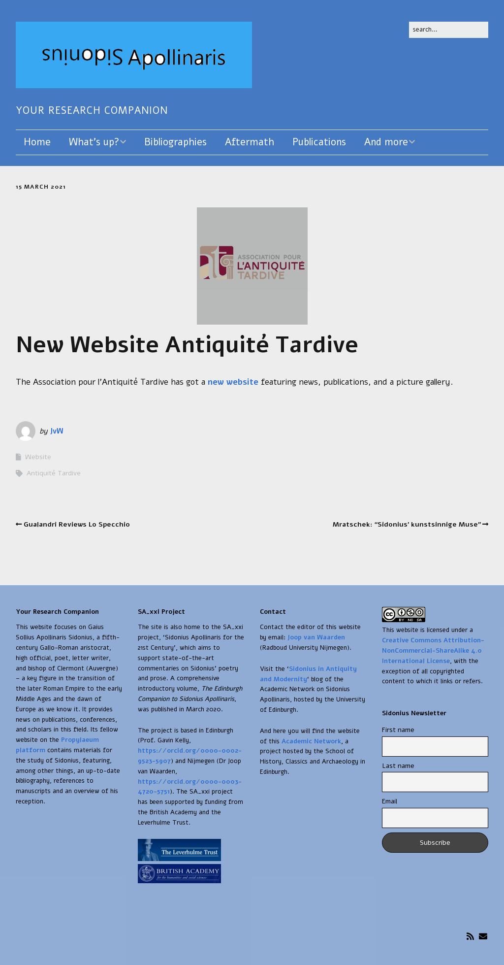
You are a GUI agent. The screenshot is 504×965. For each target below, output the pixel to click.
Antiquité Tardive (54, 473)
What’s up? (94, 142)
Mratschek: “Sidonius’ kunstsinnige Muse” (407, 524)
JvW (56, 431)
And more (386, 142)
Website (38, 457)
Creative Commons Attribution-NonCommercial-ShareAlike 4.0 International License (433, 651)
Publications (319, 142)
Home (37, 142)
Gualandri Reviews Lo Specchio (77, 524)
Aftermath (249, 142)
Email (389, 801)
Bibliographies (175, 142)
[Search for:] (448, 30)
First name (398, 729)
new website (233, 382)
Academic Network (311, 741)
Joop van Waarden (316, 637)
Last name (398, 765)
